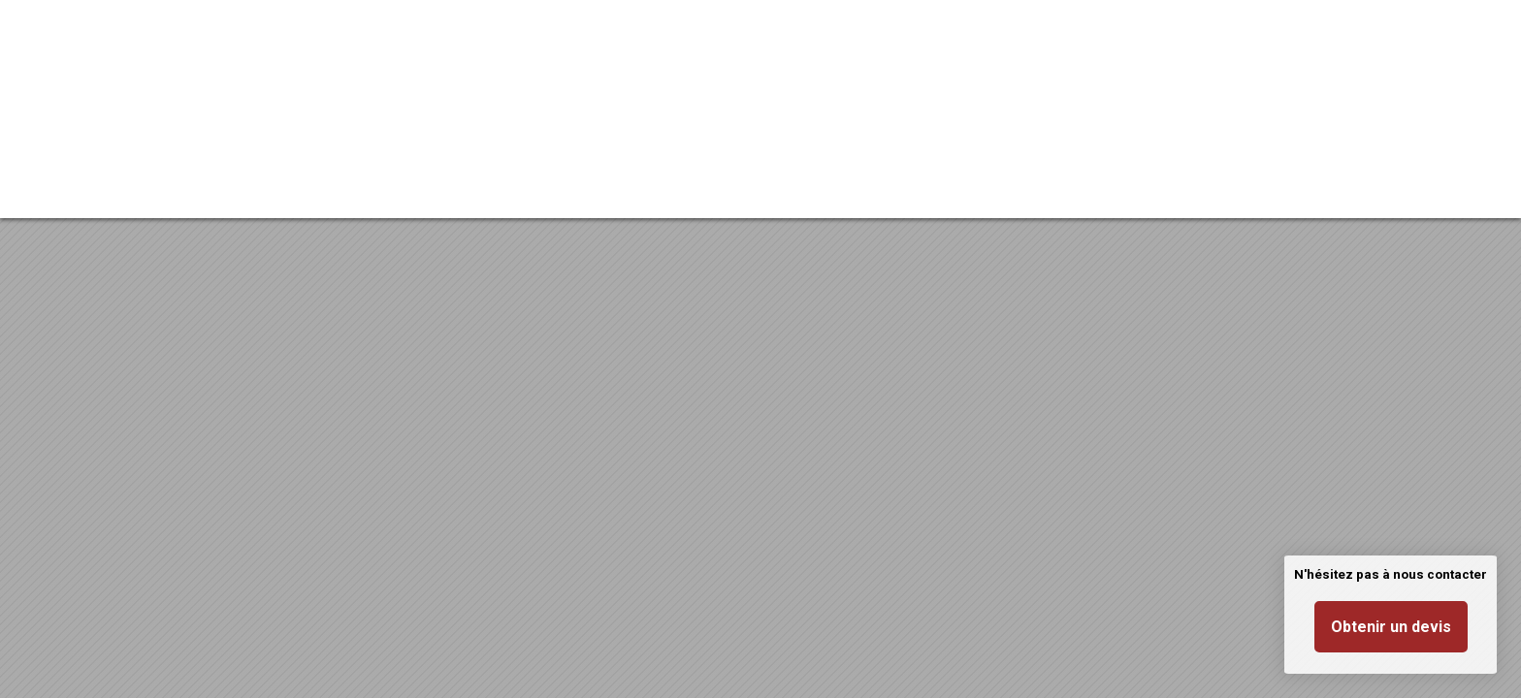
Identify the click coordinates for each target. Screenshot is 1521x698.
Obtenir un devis (1391, 627)
